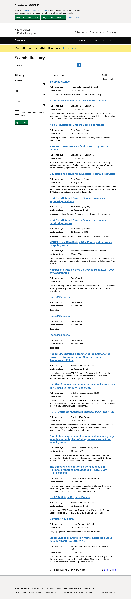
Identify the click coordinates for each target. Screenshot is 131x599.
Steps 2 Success (60, 297)
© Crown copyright (109, 592)
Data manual (96, 32)
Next (114, 570)
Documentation (101, 41)
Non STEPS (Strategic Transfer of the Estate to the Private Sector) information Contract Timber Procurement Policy (80, 357)
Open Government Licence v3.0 (57, 592)
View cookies (74, 18)
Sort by (105, 75)
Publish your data (86, 41)
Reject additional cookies (54, 17)
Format (18, 101)
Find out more (69, 48)
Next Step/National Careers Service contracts (77, 124)
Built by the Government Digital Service (79, 588)
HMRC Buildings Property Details (70, 497)
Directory (111, 32)
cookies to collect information (35, 10)
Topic (17, 91)
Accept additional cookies (27, 17)
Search (78, 65)
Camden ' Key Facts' (62, 518)
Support (113, 41)
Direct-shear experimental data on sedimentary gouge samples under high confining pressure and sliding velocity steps (82, 439)
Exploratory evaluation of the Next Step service (78, 100)
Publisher (19, 80)
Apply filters (21, 122)
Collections (80, 32)
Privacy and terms (47, 588)
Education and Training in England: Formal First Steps (82, 173)
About (17, 588)
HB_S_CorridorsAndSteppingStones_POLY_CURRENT (83, 411)
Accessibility (25, 588)
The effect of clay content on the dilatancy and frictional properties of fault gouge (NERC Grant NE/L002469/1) (78, 469)
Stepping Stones (60, 81)
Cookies (35, 588)
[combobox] (30, 84)
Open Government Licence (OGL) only (33, 114)
